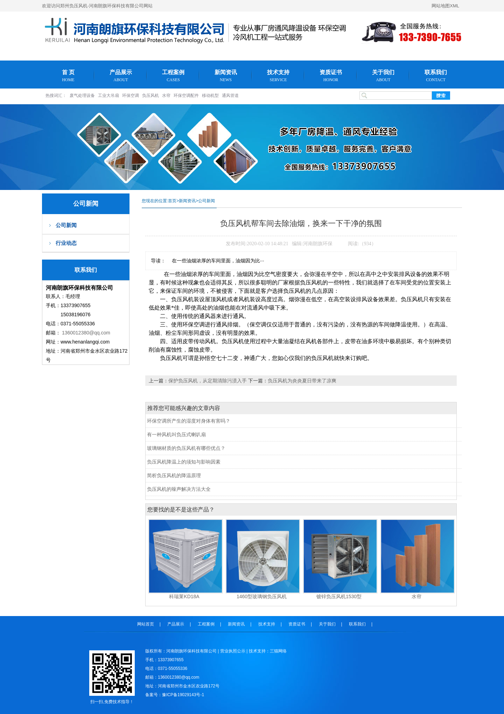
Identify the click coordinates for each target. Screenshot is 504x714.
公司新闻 (66, 225)
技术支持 (278, 75)
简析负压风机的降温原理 (174, 475)
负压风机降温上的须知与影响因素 (183, 462)
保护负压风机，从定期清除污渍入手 (208, 380)
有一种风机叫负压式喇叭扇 (176, 434)
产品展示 (120, 75)
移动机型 (210, 95)
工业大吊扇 (108, 95)
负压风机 (150, 95)
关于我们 (383, 75)
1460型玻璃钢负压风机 (262, 596)
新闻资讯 (226, 75)
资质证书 (330, 75)
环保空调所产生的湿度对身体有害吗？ (188, 421)
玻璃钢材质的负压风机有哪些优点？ (186, 448)
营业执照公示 (232, 651)
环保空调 (130, 95)
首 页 (68, 75)
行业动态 (66, 243)
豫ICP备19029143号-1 (183, 694)
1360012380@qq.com (86, 332)
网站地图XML (445, 5)
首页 (172, 200)
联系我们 (436, 75)
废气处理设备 (82, 95)
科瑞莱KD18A (184, 596)
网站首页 (145, 624)
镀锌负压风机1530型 (339, 596)
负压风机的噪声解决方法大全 (179, 489)
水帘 (166, 95)
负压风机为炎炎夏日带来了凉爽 (302, 380)
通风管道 (230, 95)
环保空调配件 (186, 95)
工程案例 (173, 75)
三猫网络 (278, 651)
